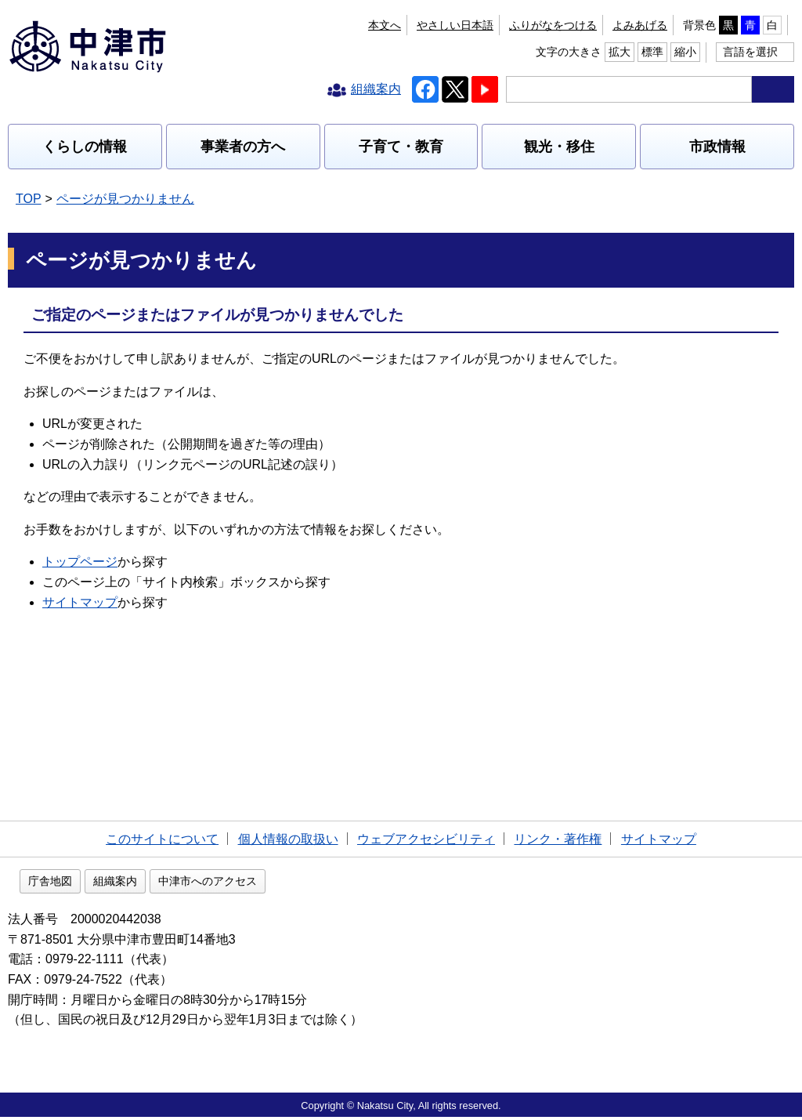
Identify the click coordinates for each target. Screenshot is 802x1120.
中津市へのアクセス (307, 884)
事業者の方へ (242, 146)
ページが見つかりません (125, 198)
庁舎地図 (150, 884)
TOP (29, 198)
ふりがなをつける (373, 25)
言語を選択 (750, 51)
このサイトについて (162, 839)
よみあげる (459, 25)
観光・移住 (559, 146)
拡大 (701, 25)
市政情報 (717, 146)
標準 (734, 25)
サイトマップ (79, 602)
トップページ (79, 561)
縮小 (767, 25)
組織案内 (215, 884)
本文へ (296, 25)
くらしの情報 (84, 146)
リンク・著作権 (558, 839)
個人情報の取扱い (288, 839)
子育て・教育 (401, 146)
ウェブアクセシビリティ (426, 839)
